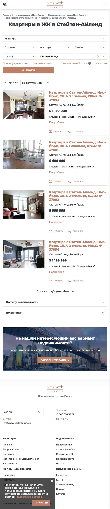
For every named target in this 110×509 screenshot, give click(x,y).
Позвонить (78, 131)
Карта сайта (10, 463)
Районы (60, 463)
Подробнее (56, 122)
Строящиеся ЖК (65, 449)
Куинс (59, 479)
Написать (58, 131)
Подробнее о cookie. (29, 496)
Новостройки (64, 444)
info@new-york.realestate (17, 423)
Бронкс (60, 489)
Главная (7, 444)
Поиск (30, 70)
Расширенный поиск (77, 63)
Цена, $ (9, 56)
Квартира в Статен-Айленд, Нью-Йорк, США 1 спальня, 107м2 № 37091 (77, 146)
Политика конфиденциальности (21, 458)
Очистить (101, 63)
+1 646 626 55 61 (65, 414)
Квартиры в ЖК (65, 454)
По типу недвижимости (22, 302)
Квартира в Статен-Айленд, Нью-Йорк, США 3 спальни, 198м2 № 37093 (77, 96)
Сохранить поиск (43, 63)
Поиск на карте (65, 458)
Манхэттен (62, 475)
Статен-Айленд (65, 484)
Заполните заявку (55, 360)
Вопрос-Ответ (11, 449)
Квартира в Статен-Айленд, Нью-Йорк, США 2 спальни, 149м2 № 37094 (77, 245)
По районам (14, 312)
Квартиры (9, 475)
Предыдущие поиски (15, 63)
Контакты (8, 454)
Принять (41, 502)
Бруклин (61, 493)
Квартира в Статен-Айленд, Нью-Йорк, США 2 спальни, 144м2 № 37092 (77, 196)
